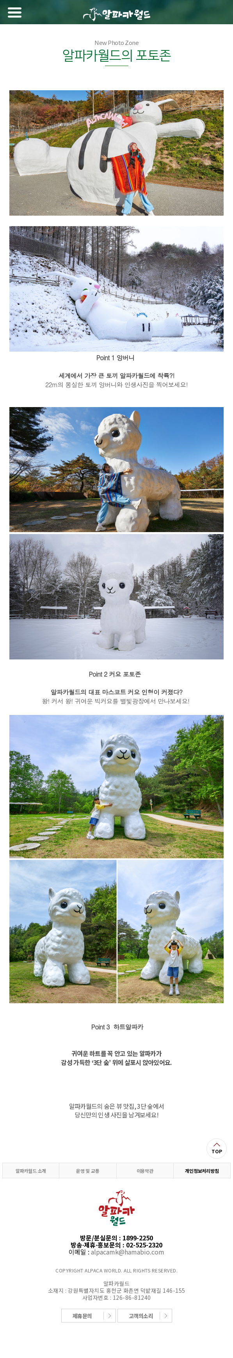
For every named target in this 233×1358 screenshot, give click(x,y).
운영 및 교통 (88, 1170)
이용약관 (145, 1170)
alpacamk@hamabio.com (127, 1251)
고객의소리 (141, 1316)
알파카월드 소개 (31, 1170)
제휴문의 (82, 1316)
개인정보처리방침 (202, 1170)
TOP (217, 1151)
